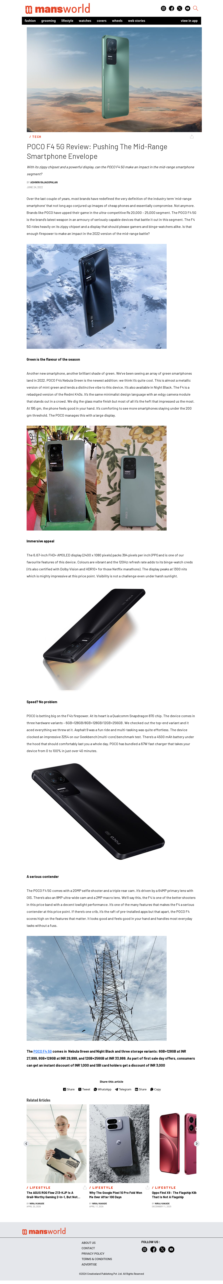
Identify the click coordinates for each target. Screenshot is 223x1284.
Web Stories (136, 21)
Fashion (30, 21)
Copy (155, 1089)
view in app (189, 21)
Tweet (84, 1089)
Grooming (48, 21)
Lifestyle (67, 21)
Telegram (123, 1089)
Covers (101, 21)
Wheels (117, 21)
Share (69, 1089)
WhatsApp (102, 1089)
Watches (85, 21)
